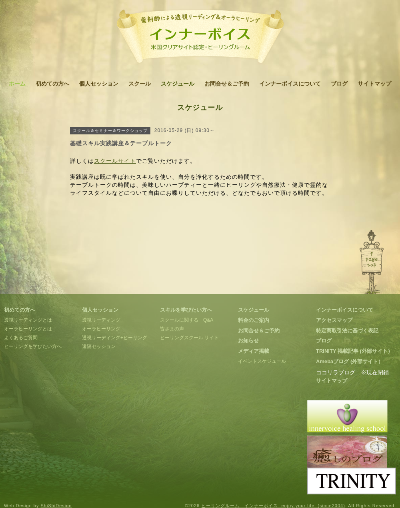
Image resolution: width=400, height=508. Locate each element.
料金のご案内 (253, 320)
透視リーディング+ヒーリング (114, 337)
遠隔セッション (99, 346)
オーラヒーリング (101, 329)
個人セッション (98, 83)
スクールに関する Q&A (186, 320)
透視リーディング (101, 320)
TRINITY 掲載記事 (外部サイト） (354, 351)
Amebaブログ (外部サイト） (349, 361)
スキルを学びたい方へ (186, 310)
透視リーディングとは (28, 320)
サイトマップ (374, 83)
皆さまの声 (172, 329)
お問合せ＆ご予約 (226, 83)
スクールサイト (115, 161)
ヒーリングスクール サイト (189, 337)
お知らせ (248, 341)
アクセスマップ (334, 320)
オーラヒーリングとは (28, 329)
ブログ (339, 83)
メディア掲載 (253, 351)
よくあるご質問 (21, 337)
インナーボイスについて (290, 83)
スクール (139, 83)
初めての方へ (52, 83)
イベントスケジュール (262, 361)
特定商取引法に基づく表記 (347, 331)
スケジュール (177, 83)
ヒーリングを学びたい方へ (33, 346)
